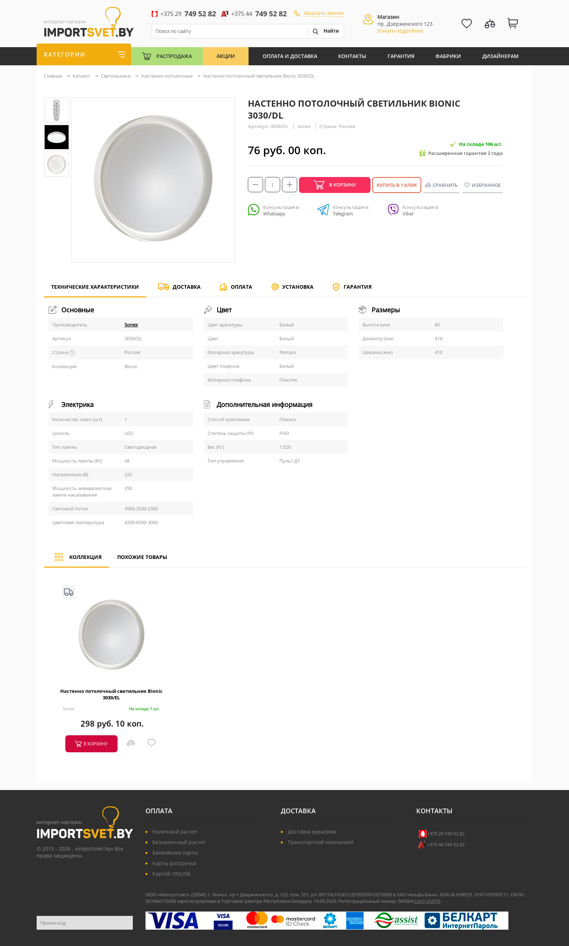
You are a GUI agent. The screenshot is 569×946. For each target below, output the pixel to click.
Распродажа (174, 56)
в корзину (95, 744)
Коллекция (76, 560)
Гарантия (401, 56)
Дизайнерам (500, 56)
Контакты (352, 56)
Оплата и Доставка (290, 56)
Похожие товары (142, 557)
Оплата (241, 286)
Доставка (187, 286)
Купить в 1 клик (397, 185)
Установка (298, 286)
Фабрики (448, 56)
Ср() (420, 901)
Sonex (131, 324)
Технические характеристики (95, 290)
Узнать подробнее (400, 30)
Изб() (433, 901)
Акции (226, 56)
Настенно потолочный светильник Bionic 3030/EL (111, 694)
